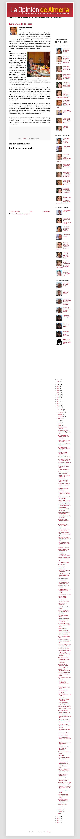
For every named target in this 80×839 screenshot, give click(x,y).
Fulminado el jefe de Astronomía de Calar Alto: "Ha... (63, 437)
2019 (58, 397)
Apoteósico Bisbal (62, 804)
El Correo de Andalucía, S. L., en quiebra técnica (67, 309)
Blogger (49, 831)
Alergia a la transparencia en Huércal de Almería (64, 645)
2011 (58, 820)
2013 (58, 816)
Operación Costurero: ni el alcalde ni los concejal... (64, 783)
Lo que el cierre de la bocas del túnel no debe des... (64, 716)
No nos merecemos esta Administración (64, 779)
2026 (58, 382)
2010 (58, 822)
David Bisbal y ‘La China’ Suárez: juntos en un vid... (64, 575)
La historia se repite (63, 690)
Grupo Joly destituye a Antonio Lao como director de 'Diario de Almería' (63, 246)
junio (59, 423)
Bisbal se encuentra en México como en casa (64, 631)
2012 (58, 818)
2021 (58, 392)
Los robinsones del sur (63, 657)
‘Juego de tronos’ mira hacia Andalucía (63, 550)
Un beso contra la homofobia (62, 604)
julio (59, 420)
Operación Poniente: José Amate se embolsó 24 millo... (64, 787)
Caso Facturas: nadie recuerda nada (63, 579)
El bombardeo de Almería (64, 457)
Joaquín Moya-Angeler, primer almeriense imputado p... (63, 620)
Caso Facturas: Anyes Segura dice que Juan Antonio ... (64, 544)
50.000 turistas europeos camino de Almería (64, 441)
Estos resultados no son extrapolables (64, 513)
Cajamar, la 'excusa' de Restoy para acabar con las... (64, 641)
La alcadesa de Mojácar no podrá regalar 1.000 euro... (64, 625)
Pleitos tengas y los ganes (64, 708)
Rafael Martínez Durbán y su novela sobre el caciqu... (64, 591)
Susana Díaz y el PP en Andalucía (63, 489)
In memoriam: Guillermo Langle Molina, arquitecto (66, 272)
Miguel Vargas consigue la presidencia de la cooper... (64, 743)
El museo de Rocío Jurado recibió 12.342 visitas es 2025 (66, 84)
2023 (58, 388)
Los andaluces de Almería (64, 594)
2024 (58, 386)
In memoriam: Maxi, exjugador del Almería (67, 112)
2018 (58, 399)
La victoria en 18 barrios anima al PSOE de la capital (64, 485)
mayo (59, 425)
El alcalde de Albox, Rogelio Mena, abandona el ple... (63, 776)
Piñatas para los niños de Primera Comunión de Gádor (64, 674)
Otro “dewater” (61, 564)
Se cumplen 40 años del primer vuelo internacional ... (64, 477)
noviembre (61, 412)
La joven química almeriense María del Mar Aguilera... (63, 699)
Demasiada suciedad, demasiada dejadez (63, 600)
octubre (60, 414)
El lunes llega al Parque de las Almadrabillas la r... (64, 463)
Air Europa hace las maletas (62, 427)
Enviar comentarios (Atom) (23, 214)
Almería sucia (61, 566)
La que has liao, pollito (63, 562)
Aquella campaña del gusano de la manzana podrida (64, 449)
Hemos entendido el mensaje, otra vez (63, 481)
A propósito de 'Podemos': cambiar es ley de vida (64, 460)
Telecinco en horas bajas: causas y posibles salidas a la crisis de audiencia (63, 60)
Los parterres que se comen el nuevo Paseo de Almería (67, 120)
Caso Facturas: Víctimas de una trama (64, 758)
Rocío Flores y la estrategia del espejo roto (66, 68)
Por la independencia (63, 735)
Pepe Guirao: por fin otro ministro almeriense (66, 333)
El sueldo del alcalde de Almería (66, 292)
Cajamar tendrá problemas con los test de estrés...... (64, 509)
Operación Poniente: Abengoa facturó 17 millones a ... (63, 801)
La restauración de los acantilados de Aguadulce (63, 748)
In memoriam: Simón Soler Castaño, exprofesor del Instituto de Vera (63, 104)
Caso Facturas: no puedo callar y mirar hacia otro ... (64, 739)
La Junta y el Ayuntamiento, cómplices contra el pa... (64, 554)
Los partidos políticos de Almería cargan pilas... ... (64, 504)
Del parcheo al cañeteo (63, 469)
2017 (58, 401)
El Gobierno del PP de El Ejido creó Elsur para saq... (63, 771)
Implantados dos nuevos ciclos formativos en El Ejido (64, 493)
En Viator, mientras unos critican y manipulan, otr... (64, 559)
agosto (60, 418)
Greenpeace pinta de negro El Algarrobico (63, 703)
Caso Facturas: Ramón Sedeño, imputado (63, 583)
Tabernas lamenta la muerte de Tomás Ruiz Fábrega (66, 255)
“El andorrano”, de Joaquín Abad (66, 284)
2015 (58, 406)
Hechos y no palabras (63, 634)
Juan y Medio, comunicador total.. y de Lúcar (64, 694)
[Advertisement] (29, 197)
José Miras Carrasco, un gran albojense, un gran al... (64, 539)
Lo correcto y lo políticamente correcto (64, 670)
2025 (58, 384)
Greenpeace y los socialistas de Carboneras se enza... (64, 682)
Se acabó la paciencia (63, 648)
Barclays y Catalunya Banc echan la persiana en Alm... (64, 726)
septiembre (61, 416)
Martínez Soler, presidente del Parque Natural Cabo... (64, 570)
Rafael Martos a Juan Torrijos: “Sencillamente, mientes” (67, 341)
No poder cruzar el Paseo (64, 712)
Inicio (31, 211)
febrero (60, 811)
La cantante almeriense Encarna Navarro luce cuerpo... (64, 687)
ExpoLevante (61, 755)
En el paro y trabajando (63, 547)
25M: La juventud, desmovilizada (62, 597)
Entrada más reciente (15, 211)
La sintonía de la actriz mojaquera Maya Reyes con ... (64, 432)
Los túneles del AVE (63, 710)
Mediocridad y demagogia (64, 650)
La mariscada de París (20, 23)
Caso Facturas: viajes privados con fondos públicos (63, 796)
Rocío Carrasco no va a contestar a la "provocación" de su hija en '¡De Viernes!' (63, 264)
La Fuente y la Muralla (66, 147)
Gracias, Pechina (62, 628)
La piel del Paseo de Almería (65, 128)
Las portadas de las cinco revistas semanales (66, 50)
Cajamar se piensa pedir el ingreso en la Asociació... (64, 661)
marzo (60, 809)
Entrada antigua (46, 211)
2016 (58, 403)
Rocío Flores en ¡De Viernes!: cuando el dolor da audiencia (67, 76)
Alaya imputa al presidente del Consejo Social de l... (64, 654)
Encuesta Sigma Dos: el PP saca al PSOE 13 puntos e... (63, 612)
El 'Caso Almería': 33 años (64, 706)
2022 (58, 390)
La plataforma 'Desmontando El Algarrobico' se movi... (64, 762)
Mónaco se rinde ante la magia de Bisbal (64, 472)
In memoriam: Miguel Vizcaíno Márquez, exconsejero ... (63, 454)
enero (59, 813)
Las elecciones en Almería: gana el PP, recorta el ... (63, 521)
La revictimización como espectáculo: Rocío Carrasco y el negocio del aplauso (63, 94)
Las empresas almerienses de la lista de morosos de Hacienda (67, 301)
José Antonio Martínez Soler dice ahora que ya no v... (64, 534)
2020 (58, 395)
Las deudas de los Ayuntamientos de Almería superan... (63, 666)
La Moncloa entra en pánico (67, 316)
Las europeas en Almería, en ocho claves (64, 497)
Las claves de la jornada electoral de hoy (64, 529)
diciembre (60, 410)
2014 (58, 408)
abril (59, 807)
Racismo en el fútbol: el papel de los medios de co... (64, 721)
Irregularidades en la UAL (66, 211)
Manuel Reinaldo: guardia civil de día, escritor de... (64, 501)
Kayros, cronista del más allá (66, 325)
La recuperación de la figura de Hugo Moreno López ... (64, 526)
